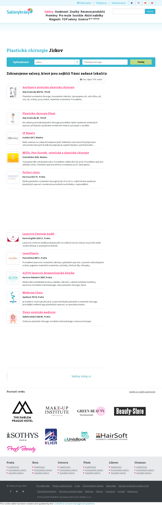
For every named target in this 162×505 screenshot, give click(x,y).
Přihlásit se (101, 2)
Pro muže (65, 15)
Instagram (110, 491)
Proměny (52, 15)
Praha (10, 462)
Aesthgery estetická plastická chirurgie (48, 87)
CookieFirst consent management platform (74, 503)
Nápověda (111, 485)
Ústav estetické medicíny (39, 312)
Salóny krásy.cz (81, 376)
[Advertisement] (81, 35)
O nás (77, 485)
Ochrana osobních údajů (71, 491)
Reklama (89, 491)
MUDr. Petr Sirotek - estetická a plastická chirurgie (55, 152)
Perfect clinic (31, 172)
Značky (74, 11)
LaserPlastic (30, 253)
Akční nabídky (93, 15)
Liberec (113, 462)
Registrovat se (119, 2)
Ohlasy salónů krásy (62, 485)
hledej (141, 62)
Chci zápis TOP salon (91, 79)
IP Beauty (28, 133)
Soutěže (77, 15)
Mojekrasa (132, 491)
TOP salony (69, 19)
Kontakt (121, 491)
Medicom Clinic (32, 292)
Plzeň (86, 462)
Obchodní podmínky (46, 491)
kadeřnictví (14, 467)
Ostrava (63, 462)
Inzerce (89, 19)
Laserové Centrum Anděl (38, 233)
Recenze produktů (93, 11)
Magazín (55, 19)
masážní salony (16, 472)
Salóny (48, 11)
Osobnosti (61, 11)
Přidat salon (84, 2)
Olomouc (140, 462)
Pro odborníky (43, 485)
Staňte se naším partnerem (142, 391)
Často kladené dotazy (93, 485)
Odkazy (99, 491)
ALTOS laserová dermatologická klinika (48, 273)
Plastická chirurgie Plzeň (38, 113)
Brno (35, 462)
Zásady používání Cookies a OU (133, 485)
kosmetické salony (17, 470)
